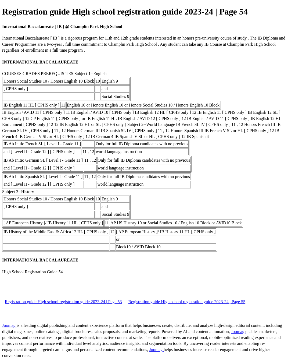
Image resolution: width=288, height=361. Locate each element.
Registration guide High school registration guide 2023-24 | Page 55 (187, 301)
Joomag (9, 325)
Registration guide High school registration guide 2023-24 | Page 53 (63, 301)
